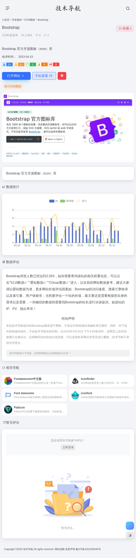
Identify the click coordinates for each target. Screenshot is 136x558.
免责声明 (70, 549)
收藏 (124, 28)
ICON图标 (29, 19)
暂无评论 (12, 422)
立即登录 (68, 447)
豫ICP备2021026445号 (88, 549)
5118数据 (18, 282)
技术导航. (28, 549)
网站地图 (60, 549)
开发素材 (17, 19)
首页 (6, 19)
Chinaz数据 (57, 282)
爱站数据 (36, 282)
